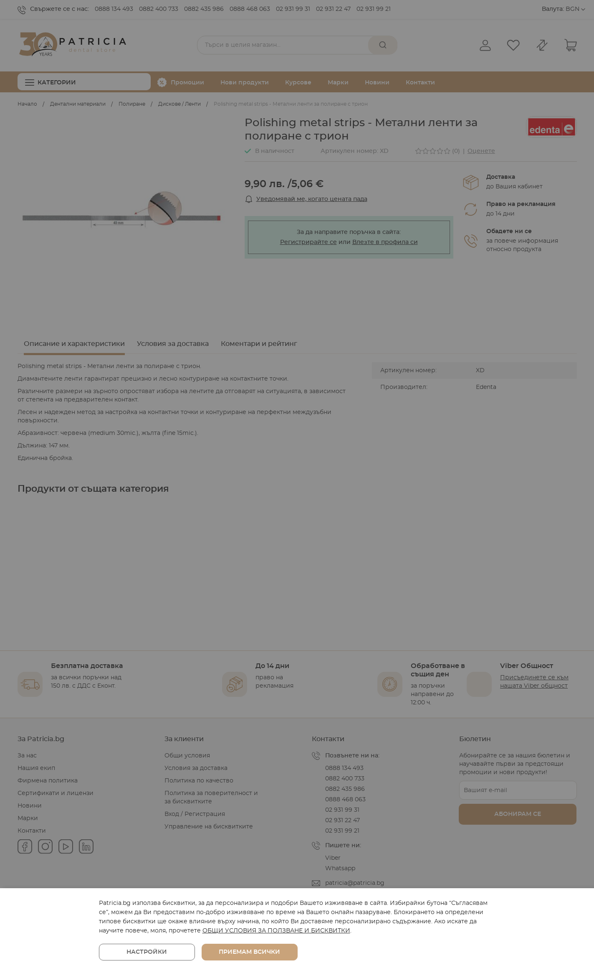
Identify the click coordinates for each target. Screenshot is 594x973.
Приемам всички (249, 952)
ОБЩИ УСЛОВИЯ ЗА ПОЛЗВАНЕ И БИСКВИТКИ (276, 931)
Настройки (146, 952)
